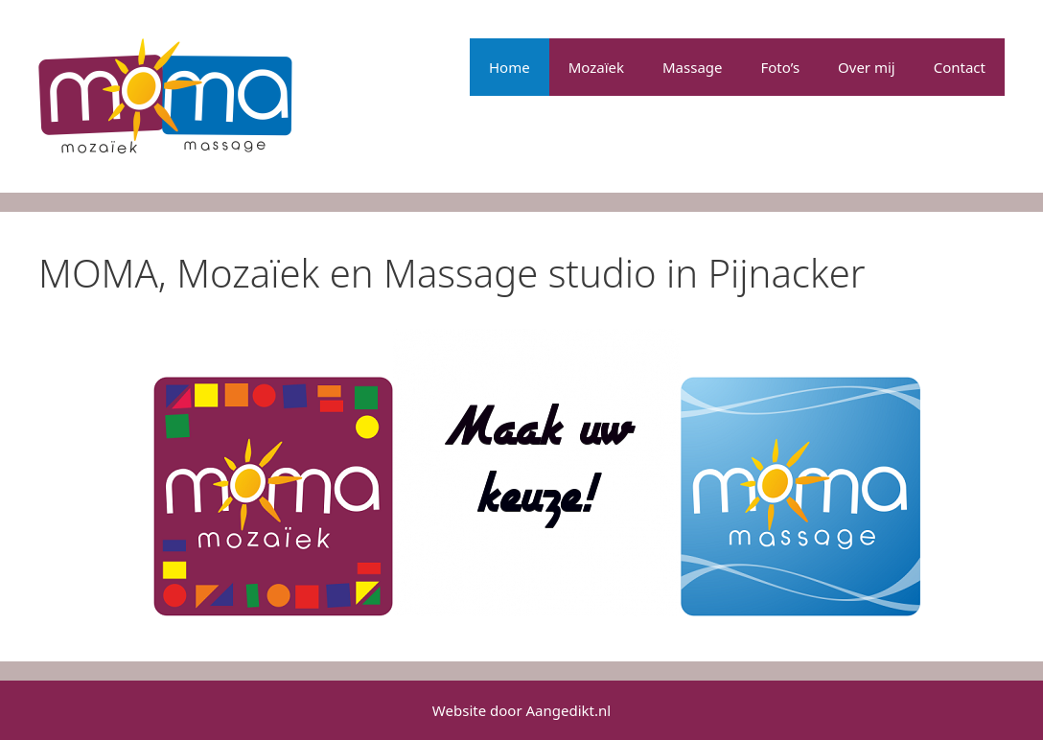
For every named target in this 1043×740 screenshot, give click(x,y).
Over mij (866, 67)
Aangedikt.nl (569, 710)
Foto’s (780, 67)
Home (509, 67)
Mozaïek (596, 67)
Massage (692, 67)
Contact (959, 67)
